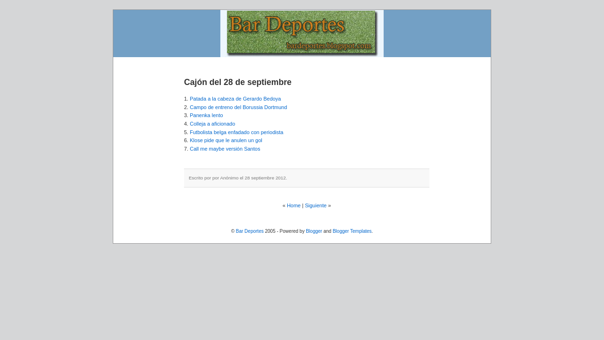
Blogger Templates (352, 231)
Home (294, 205)
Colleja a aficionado (212, 124)
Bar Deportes (250, 231)
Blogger (314, 231)
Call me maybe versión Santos (225, 149)
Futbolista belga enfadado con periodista (236, 132)
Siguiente (316, 205)
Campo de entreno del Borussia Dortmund (238, 107)
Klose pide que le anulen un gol (226, 140)
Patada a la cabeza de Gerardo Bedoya (235, 99)
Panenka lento (206, 115)
